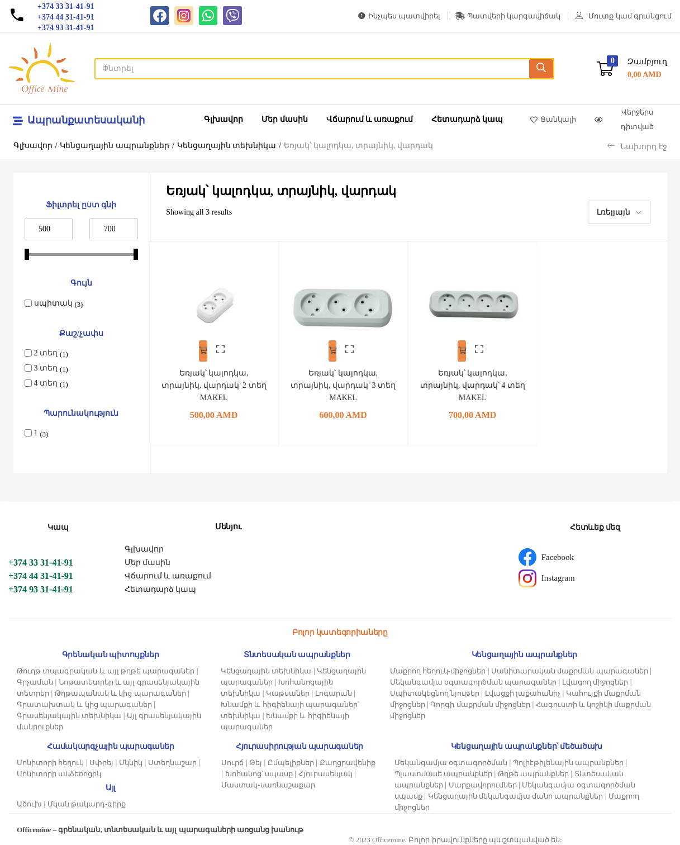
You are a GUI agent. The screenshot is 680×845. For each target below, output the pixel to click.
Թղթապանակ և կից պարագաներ (120, 690)
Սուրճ (232, 760)
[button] (632, 68)
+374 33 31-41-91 (40, 559)
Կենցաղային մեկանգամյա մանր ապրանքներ (515, 793)
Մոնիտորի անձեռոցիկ (59, 771)
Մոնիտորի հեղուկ (50, 760)
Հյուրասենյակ (325, 771)
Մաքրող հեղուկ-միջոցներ (438, 668)
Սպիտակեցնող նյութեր (434, 690)
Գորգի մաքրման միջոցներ (480, 701)
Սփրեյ (101, 760)
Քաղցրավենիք (347, 760)
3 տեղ (46, 368)
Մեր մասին (284, 119)
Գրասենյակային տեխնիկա (69, 713)
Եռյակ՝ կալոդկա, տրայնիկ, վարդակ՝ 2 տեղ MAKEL (213, 378)
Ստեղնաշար (172, 760)
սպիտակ (53, 303)
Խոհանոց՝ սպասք (259, 771)
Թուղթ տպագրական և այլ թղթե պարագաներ (105, 668)
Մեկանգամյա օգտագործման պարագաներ (473, 679)
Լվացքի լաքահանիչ (522, 690)
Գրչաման (35, 679)
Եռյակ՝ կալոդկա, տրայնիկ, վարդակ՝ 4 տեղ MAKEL (472, 378)
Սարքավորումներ (483, 782)
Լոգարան (333, 690)
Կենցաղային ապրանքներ (114, 145)
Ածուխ (29, 801)
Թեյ (255, 760)
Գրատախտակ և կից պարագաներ (84, 701)
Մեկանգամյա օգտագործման (450, 760)
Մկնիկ (130, 760)
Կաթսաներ (288, 690)
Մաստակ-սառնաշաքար (268, 782)
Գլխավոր (223, 119)
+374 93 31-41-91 (40, 586)
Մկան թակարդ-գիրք (86, 801)
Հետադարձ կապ (467, 119)
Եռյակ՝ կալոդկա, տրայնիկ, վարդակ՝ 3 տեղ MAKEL (343, 378)
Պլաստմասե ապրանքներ (443, 771)
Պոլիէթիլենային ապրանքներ (568, 760)
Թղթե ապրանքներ (533, 771)
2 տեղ (46, 353)
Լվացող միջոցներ (595, 679)
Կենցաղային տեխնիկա (227, 145)
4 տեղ (46, 383)
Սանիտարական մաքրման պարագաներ (569, 668)
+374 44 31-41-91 (40, 573)
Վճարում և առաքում (369, 119)
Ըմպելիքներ (291, 760)
